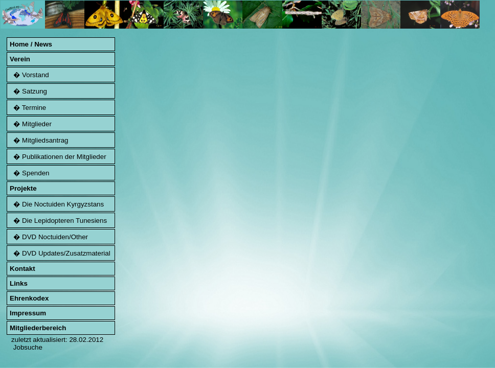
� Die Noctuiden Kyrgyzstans (57, 204)
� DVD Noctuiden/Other (49, 237)
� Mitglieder (31, 124)
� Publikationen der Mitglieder (58, 156)
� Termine (28, 107)
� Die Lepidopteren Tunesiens (58, 220)
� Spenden (29, 173)
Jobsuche (27, 347)
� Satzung (28, 91)
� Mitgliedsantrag (39, 140)
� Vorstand (29, 75)
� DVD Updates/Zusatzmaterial (60, 253)
